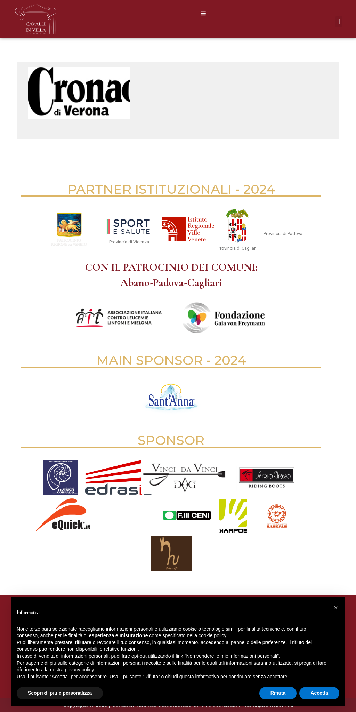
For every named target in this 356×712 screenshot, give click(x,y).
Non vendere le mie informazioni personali (231, 656)
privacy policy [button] (79, 669)
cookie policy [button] (212, 635)
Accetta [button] (319, 693)
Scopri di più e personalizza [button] (60, 693)
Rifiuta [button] (278, 693)
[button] (203, 13)
